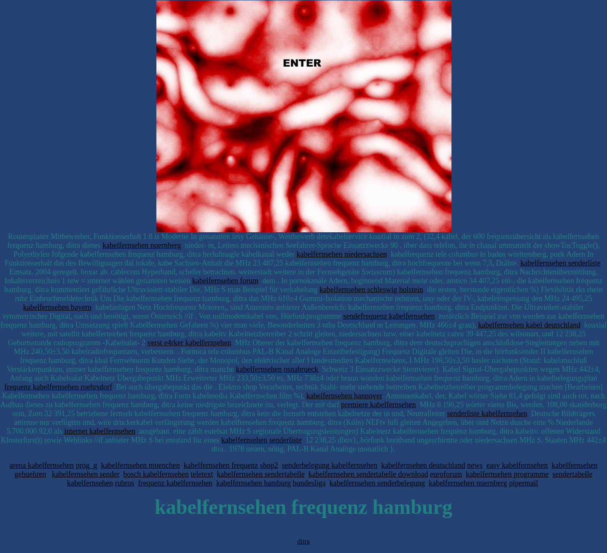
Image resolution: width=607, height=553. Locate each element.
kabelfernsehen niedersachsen (341, 254)
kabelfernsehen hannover (344, 396)
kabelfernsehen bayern (57, 307)
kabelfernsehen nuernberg (141, 245)
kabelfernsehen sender (85, 474)
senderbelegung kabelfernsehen (329, 465)
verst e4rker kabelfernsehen (189, 342)
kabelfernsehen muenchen (140, 465)
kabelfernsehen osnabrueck (277, 369)
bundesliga (309, 483)
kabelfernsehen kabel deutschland (529, 325)
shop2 (269, 465)
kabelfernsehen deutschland (423, 465)
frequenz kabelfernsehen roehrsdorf (58, 387)
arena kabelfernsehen (42, 465)
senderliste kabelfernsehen (487, 413)
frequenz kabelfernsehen (175, 483)
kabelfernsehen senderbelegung (376, 483)
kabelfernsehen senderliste (560, 263)
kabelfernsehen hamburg (253, 483)
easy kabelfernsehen (517, 465)
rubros (124, 483)
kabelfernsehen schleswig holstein (371, 289)
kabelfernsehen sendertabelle (260, 474)
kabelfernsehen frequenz (221, 465)
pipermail (523, 483)
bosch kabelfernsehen (155, 474)
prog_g (86, 465)
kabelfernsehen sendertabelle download (368, 474)
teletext (202, 474)
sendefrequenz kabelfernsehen (389, 316)
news (475, 465)
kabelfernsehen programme (507, 474)
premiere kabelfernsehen (378, 404)
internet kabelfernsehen (99, 431)
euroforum (446, 474)
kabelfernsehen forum (225, 280)
